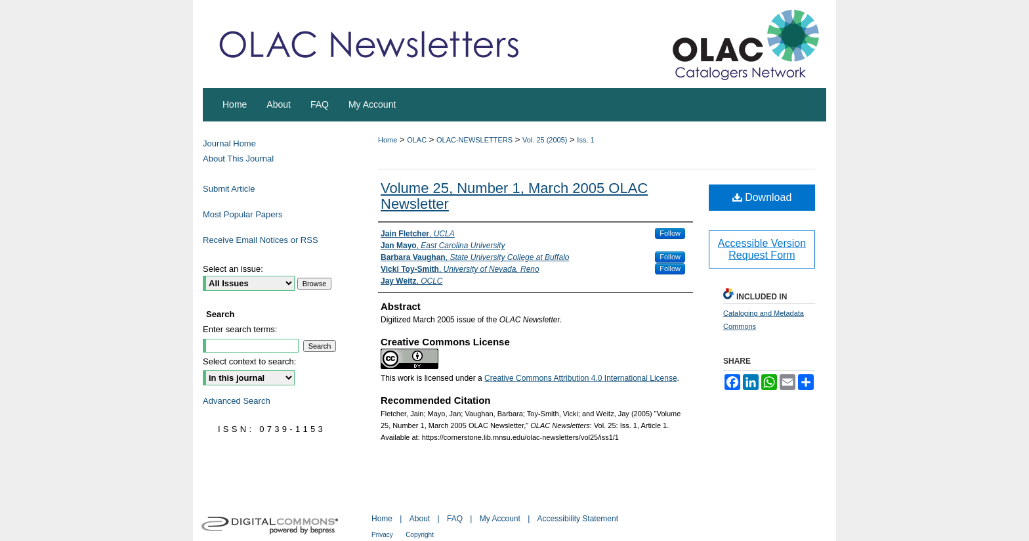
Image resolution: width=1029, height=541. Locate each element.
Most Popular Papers (242, 214)
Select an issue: (233, 269)
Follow (670, 233)
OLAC (417, 140)
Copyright (420, 534)
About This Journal (238, 158)
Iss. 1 (585, 140)
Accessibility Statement (577, 518)
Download (762, 197)
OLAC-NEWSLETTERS (474, 140)
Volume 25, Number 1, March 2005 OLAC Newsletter (514, 196)
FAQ (455, 518)
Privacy (382, 534)
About (420, 518)
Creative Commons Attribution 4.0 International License (580, 378)
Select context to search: (249, 361)
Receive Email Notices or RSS (260, 240)
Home (387, 140)
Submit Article (229, 189)
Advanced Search (236, 401)
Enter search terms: (240, 329)
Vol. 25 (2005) (545, 140)
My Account (500, 518)
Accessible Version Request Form (762, 249)
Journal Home (229, 143)
